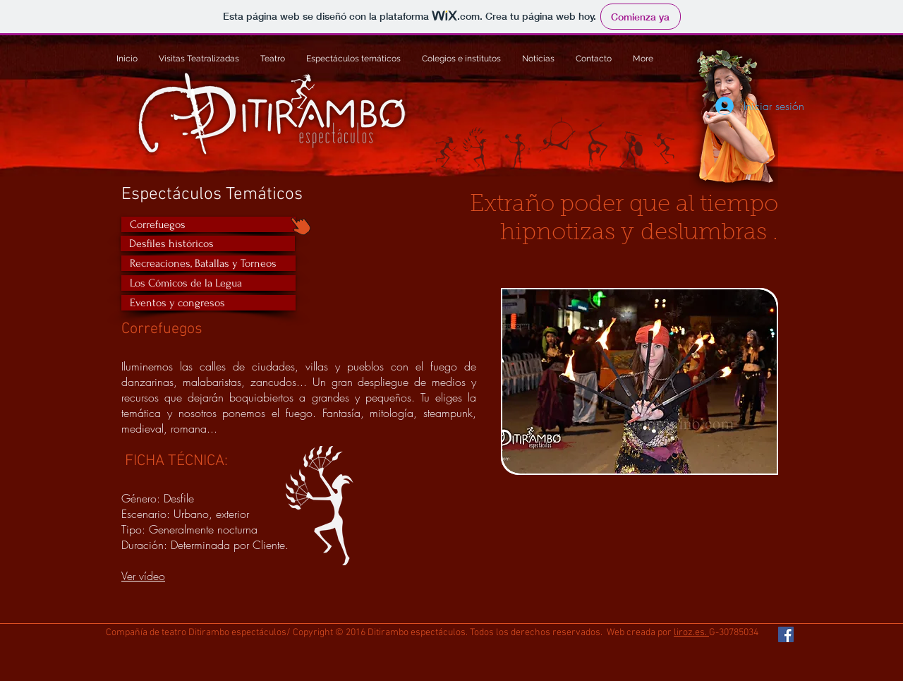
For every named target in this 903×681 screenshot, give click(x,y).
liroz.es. (691, 633)
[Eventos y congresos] (208, 303)
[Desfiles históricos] (208, 243)
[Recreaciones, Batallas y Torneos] (208, 263)
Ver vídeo (143, 576)
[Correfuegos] (208, 224)
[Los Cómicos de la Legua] (208, 283)
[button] (639, 381)
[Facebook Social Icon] (786, 634)
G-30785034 (733, 633)
